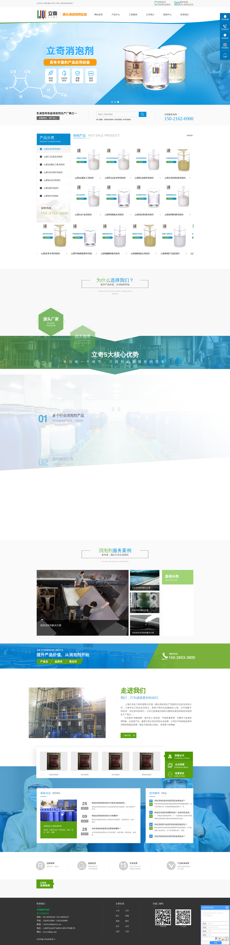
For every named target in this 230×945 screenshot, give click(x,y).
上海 (117, 910)
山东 (127, 926)
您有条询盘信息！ (67, 3)
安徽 (127, 916)
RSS (53, 3)
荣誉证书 (180, 756)
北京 (117, 926)
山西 (117, 931)
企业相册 (180, 765)
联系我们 (185, 14)
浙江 (117, 916)
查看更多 (180, 773)
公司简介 (150, 14)
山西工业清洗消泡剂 (53, 157)
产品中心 (116, 14)
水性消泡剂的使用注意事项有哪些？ (106, 828)
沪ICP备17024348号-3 (46, 939)
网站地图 (47, 3)
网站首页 (98, 14)
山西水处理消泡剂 (52, 149)
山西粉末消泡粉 (51, 196)
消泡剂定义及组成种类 (52, 826)
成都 (117, 921)
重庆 (127, 921)
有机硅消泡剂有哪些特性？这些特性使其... (172, 813)
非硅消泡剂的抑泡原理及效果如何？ (170, 801)
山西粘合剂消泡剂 (52, 180)
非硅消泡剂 (118, 119)
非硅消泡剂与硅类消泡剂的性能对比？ (171, 825)
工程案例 (133, 14)
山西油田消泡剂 (51, 188)
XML (57, 3)
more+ (190, 135)
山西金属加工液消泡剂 (54, 164)
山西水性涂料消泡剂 (53, 172)
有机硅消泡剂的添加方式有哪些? (105, 816)
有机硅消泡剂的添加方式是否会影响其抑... (109, 803)
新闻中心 (167, 14)
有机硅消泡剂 (109, 119)
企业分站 (40, 3)
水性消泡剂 (127, 119)
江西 (127, 931)
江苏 (127, 910)
